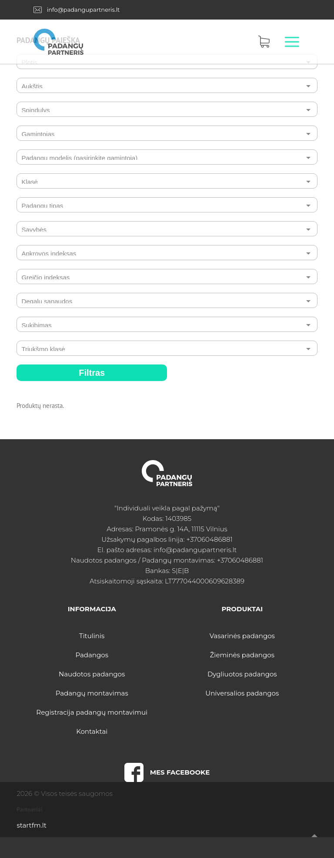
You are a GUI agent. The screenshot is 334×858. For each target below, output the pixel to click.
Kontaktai (91, 731)
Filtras (92, 373)
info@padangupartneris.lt (83, 9)
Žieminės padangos (242, 655)
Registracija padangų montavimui (91, 712)
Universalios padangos (242, 693)
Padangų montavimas (92, 693)
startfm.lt (31, 825)
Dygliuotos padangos (242, 674)
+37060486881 (209, 539)
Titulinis (91, 636)
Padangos (91, 655)
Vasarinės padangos (242, 636)
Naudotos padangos (92, 674)
